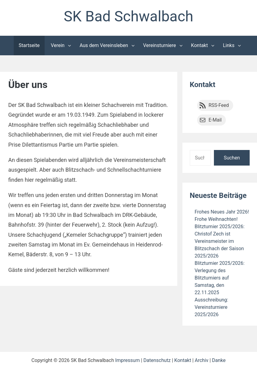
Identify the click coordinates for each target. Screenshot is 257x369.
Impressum (127, 360)
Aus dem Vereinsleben (103, 45)
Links (228, 45)
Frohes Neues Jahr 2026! (222, 212)
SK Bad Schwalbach (128, 16)
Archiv (201, 360)
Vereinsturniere (159, 45)
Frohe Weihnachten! (216, 219)
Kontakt (199, 45)
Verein (57, 45)
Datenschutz (157, 360)
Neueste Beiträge (218, 195)
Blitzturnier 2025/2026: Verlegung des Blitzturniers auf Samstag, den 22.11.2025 (219, 277)
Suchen (232, 158)
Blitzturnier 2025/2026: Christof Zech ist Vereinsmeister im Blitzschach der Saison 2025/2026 (219, 241)
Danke (219, 360)
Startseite (29, 45)
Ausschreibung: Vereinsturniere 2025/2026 (211, 307)
